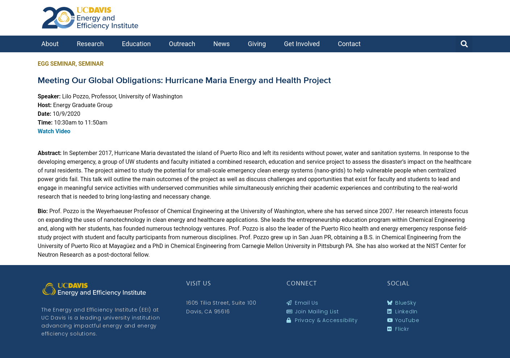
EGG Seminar (57, 63)
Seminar (91, 63)
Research (92, 44)
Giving (258, 44)
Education (138, 44)
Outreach (184, 44)
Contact (351, 44)
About (51, 44)
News (223, 44)
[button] (464, 44)
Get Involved (303, 44)
